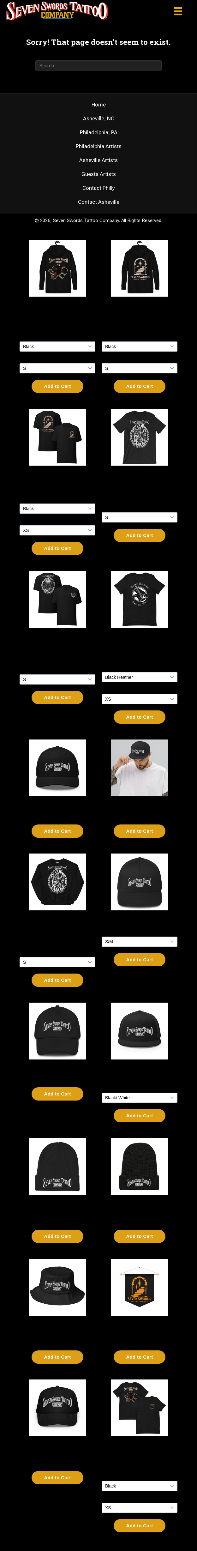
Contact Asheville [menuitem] (98, 202)
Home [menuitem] (99, 104)
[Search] (98, 65)
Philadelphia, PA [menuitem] (98, 132)
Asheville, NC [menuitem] (98, 118)
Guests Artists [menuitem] (98, 174)
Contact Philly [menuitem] (98, 188)
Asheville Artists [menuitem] (98, 160)
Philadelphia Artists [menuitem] (99, 146)
